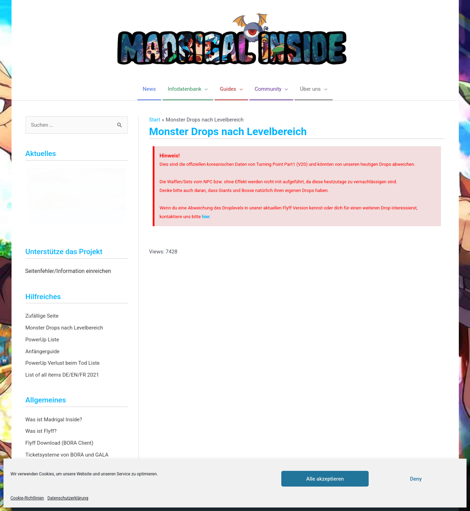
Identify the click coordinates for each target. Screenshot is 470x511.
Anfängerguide (43, 351)
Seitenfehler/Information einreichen (68, 271)
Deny (416, 479)
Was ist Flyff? (41, 431)
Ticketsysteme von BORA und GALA (67, 455)
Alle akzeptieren (325, 479)
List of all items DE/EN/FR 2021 (62, 375)
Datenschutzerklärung (68, 498)
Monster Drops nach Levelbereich (64, 328)
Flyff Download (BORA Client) (60, 443)
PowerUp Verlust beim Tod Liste (63, 363)
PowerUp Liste (42, 339)
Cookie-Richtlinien (27, 498)
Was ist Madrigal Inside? (54, 419)
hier (206, 216)
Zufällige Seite (42, 316)
